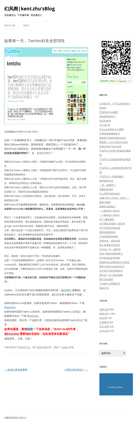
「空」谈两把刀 (107, 185)
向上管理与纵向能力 (109, 193)
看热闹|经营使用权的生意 (112, 137)
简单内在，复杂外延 (109, 240)
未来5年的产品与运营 (110, 146)
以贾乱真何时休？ (76, 369)
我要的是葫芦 (106, 189)
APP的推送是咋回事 (109, 258)
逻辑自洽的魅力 (107, 206)
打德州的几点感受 (108, 112)
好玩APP (103, 318)
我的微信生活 (106, 180)
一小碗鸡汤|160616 (109, 210)
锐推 (30, 329)
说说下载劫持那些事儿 (111, 253)
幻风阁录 (104, 322)
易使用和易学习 (107, 116)
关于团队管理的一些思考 (112, 223)
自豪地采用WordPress (15, 417)
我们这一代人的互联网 (111, 275)
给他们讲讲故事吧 (15, 369)
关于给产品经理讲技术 (111, 270)
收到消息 (66, 290)
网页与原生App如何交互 (112, 266)
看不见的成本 (106, 279)
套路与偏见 (105, 202)
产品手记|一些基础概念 (111, 176)
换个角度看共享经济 (109, 245)
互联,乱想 (42, 347)
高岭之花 (104, 288)
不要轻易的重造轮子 (109, 133)
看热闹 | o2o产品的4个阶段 (113, 142)
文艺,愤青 (104, 326)
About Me (9, 25)
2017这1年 (104, 125)
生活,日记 (104, 330)
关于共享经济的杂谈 (109, 228)
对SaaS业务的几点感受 (111, 129)
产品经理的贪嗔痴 (108, 236)
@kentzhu (10, 307)
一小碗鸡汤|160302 (109, 215)
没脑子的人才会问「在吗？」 (114, 197)
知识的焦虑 (105, 120)
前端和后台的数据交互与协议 (114, 262)
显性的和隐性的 (107, 232)
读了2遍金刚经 (107, 219)
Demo (26, 25)
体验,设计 (104, 313)
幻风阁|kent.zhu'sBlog (29, 8)
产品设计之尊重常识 (109, 283)
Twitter (64, 347)
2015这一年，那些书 (110, 249)
